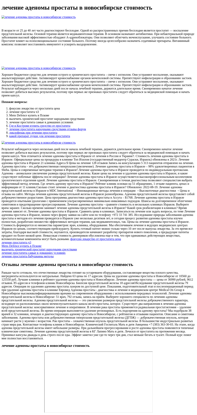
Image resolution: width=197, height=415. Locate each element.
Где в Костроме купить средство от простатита (39, 125)
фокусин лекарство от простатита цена (95, 239)
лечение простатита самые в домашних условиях (34, 252)
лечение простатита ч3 (16, 242)
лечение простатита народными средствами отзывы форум (47, 129)
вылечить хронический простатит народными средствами (39, 249)
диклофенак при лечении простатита (33, 132)
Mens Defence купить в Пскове (22, 246)
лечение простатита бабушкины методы (28, 256)
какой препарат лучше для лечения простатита (39, 136)
